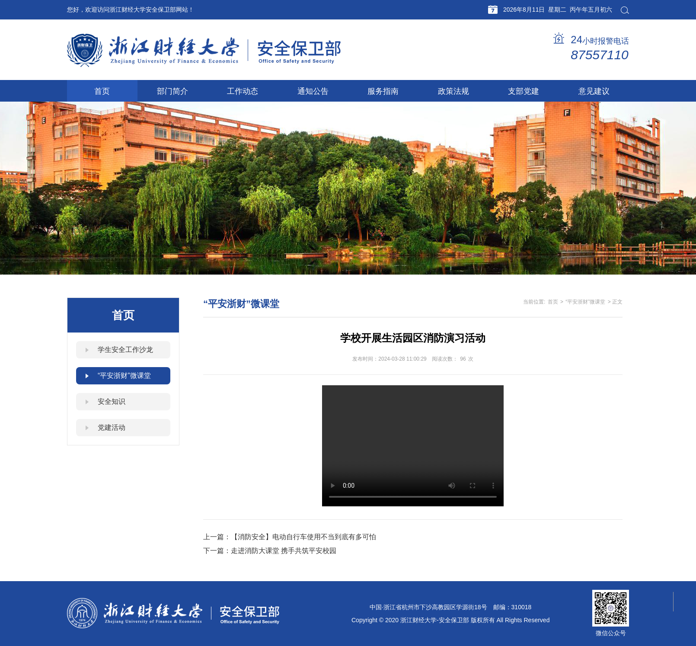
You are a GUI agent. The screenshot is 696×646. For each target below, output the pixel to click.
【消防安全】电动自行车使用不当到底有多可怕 (303, 536)
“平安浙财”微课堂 (124, 375)
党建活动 (111, 427)
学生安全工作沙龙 (125, 349)
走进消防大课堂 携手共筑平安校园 (283, 550)
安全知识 (111, 401)
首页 (553, 302)
